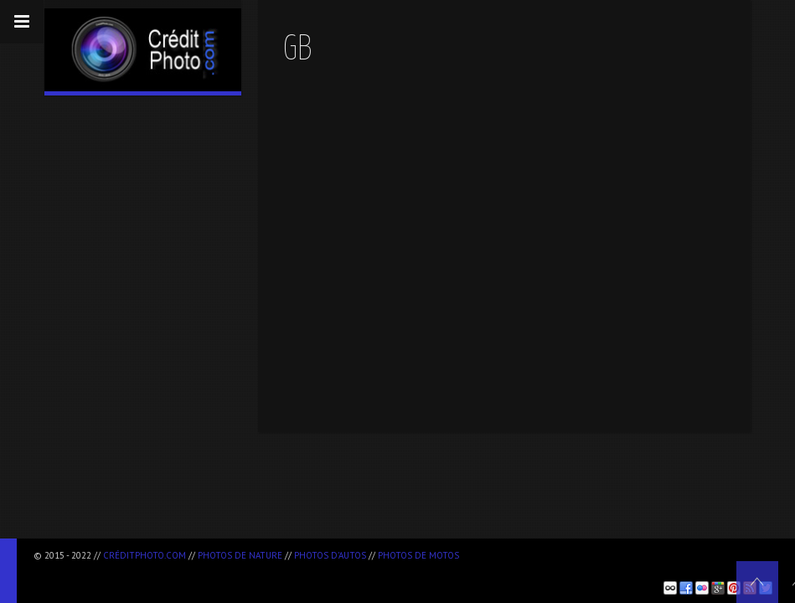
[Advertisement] (230, 570)
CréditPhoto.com (144, 555)
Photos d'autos (330, 555)
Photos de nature (240, 555)
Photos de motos (418, 555)
